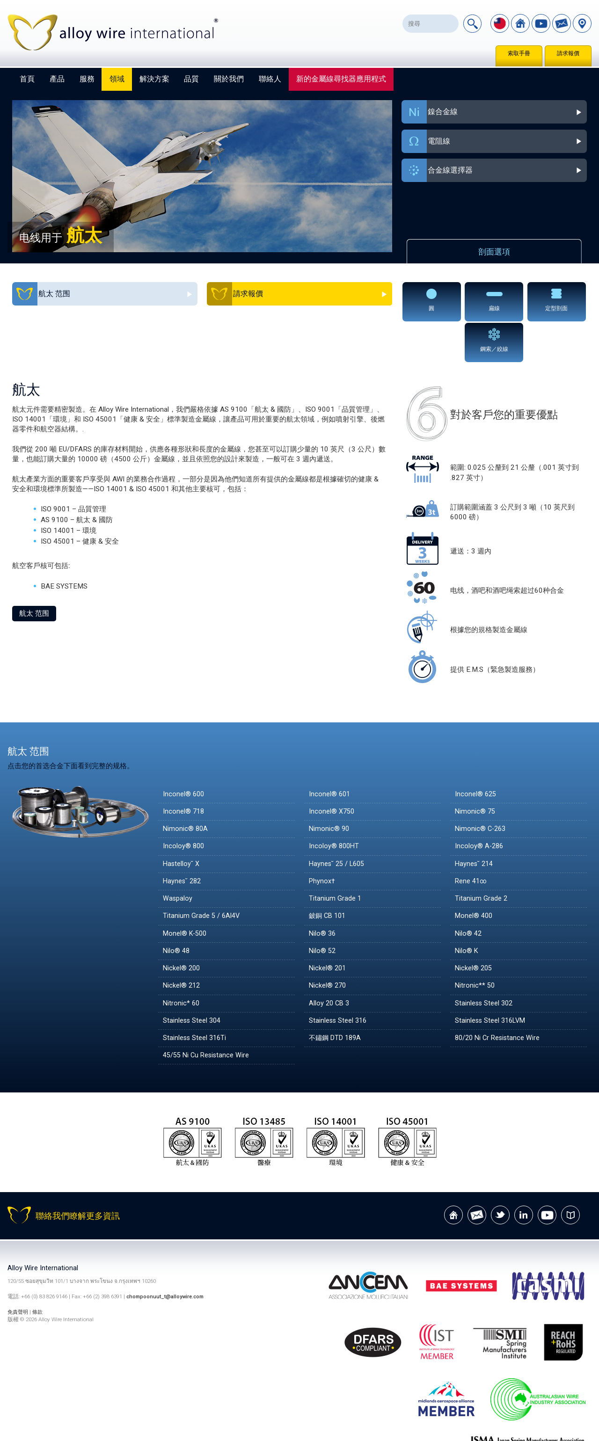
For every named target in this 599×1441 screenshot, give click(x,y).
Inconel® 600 (184, 753)
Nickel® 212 (182, 944)
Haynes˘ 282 (183, 840)
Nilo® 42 (469, 892)
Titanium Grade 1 (335, 857)
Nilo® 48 (177, 909)
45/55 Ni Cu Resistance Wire (208, 1014)
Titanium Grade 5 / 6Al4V (202, 875)
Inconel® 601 (330, 753)
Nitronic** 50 (475, 944)
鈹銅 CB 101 (329, 875)
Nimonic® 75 (476, 770)
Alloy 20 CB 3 (330, 962)
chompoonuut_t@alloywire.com (167, 1255)
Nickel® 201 (328, 927)
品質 (191, 78)
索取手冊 (519, 53)
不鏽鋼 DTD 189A (337, 996)
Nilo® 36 (323, 892)
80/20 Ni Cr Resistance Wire (499, 996)
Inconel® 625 (476, 753)
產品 (57, 78)
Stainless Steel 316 (339, 979)
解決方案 (154, 78)
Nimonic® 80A (186, 787)
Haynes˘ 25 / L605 (338, 822)
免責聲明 (19, 1270)
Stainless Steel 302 (485, 962)
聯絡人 (270, 78)
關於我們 (229, 78)
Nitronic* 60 (182, 962)
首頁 (27, 78)
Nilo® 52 (323, 909)
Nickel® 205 (474, 927)
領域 (117, 78)
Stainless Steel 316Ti (195, 996)
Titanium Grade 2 (481, 857)
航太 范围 (34, 572)
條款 (39, 1270)
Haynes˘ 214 (475, 822)
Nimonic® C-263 (481, 787)
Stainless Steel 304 (193, 979)
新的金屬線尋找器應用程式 (341, 78)
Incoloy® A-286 (480, 805)
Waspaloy (178, 857)
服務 (87, 78)
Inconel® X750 (332, 770)
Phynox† (322, 840)
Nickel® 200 (182, 927)
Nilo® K (467, 909)
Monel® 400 (474, 875)
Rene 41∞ (472, 840)
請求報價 (568, 53)
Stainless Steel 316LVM (492, 979)
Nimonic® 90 (330, 787)
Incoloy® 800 (184, 805)
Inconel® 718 (184, 770)
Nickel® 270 (328, 944)
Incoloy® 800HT (335, 805)
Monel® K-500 (186, 892)
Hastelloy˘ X (182, 822)
